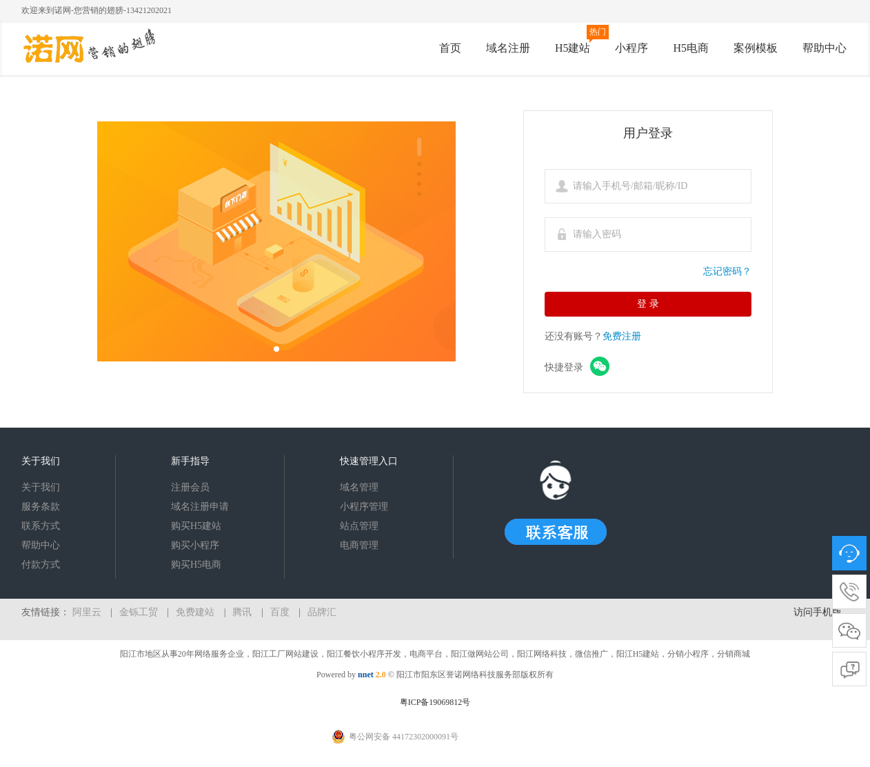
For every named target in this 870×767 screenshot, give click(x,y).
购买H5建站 (196, 526)
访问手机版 (817, 612)
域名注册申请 (200, 506)
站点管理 (359, 526)
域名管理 (359, 487)
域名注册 (508, 48)
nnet (366, 674)
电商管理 (359, 545)
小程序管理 (364, 506)
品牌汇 (321, 612)
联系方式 (40, 526)
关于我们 (40, 487)
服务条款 (40, 506)
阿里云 (86, 612)
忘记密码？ (727, 271)
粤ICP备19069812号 (435, 702)
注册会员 (190, 487)
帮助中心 (824, 48)
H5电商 (691, 48)
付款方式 (40, 564)
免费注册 (622, 336)
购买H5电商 (196, 564)
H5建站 (573, 48)
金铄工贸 (138, 612)
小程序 (631, 48)
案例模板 (756, 48)
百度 (280, 612)
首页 (450, 48)
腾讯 (242, 612)
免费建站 (195, 612)
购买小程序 (195, 545)
